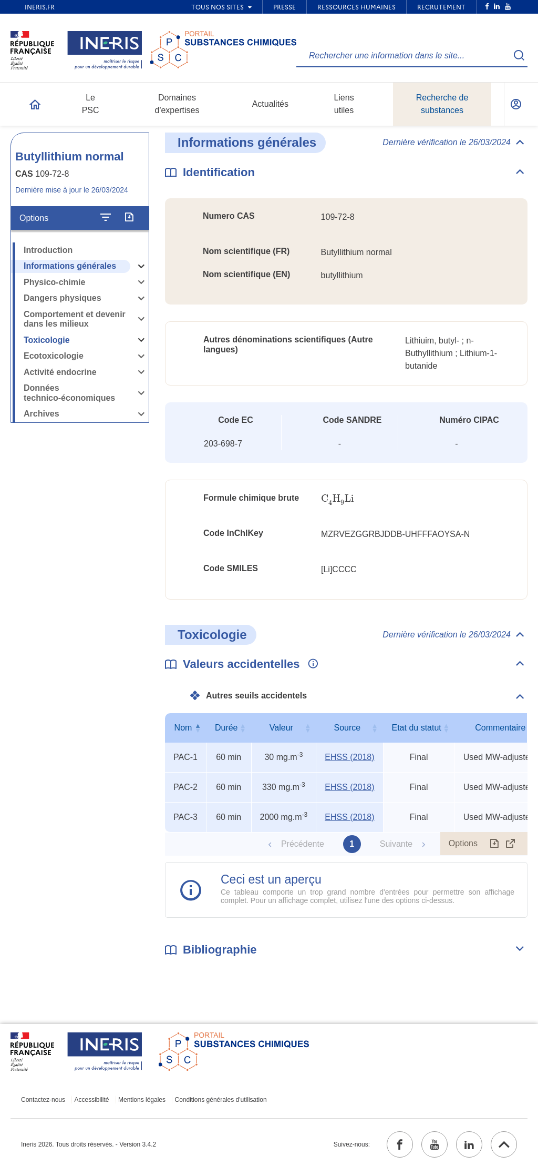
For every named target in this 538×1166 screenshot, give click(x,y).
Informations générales (70, 265)
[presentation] (337, 498)
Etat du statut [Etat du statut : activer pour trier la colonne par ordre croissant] (416, 727)
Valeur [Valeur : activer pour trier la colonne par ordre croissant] (281, 727)
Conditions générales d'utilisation (221, 1099)
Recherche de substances (442, 104)
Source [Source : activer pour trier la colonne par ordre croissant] (347, 727)
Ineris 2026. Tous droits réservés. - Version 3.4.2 (88, 1144)
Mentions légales (141, 1099)
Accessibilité (92, 1099)
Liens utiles (344, 104)
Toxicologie (47, 340)
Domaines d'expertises (177, 104)
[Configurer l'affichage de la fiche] (106, 217)
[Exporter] (129, 217)
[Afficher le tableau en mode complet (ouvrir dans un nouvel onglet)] (510, 843)
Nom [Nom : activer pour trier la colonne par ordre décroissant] (183, 727)
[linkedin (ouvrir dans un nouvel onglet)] (469, 1144)
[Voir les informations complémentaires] (310, 664)
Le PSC (90, 104)
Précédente (302, 843)
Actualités (270, 103)
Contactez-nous (43, 1099)
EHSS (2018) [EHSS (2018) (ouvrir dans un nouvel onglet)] (349, 757)
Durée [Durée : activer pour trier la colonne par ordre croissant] (226, 727)
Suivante (396, 843)
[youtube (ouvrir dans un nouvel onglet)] (434, 1144)
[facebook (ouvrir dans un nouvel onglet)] (400, 1144)
